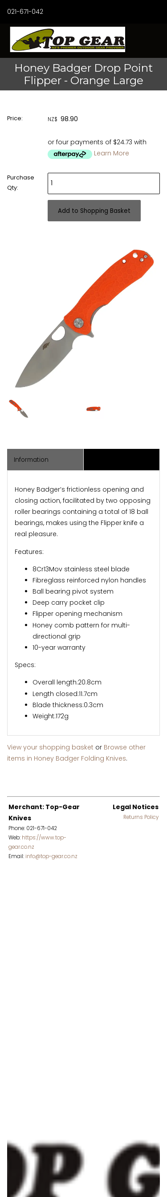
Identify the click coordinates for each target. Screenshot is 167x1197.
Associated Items (116, 460)
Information (31, 460)
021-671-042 (25, 11)
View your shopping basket (50, 747)
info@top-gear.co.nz (51, 856)
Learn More (111, 153)
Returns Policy (141, 817)
